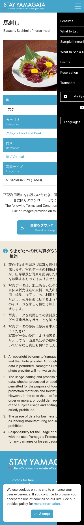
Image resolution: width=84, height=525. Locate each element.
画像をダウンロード (40, 227)
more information (47, 504)
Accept (42, 514)
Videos (61, 482)
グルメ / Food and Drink (24, 133)
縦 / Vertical (15, 157)
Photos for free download (22, 482)
